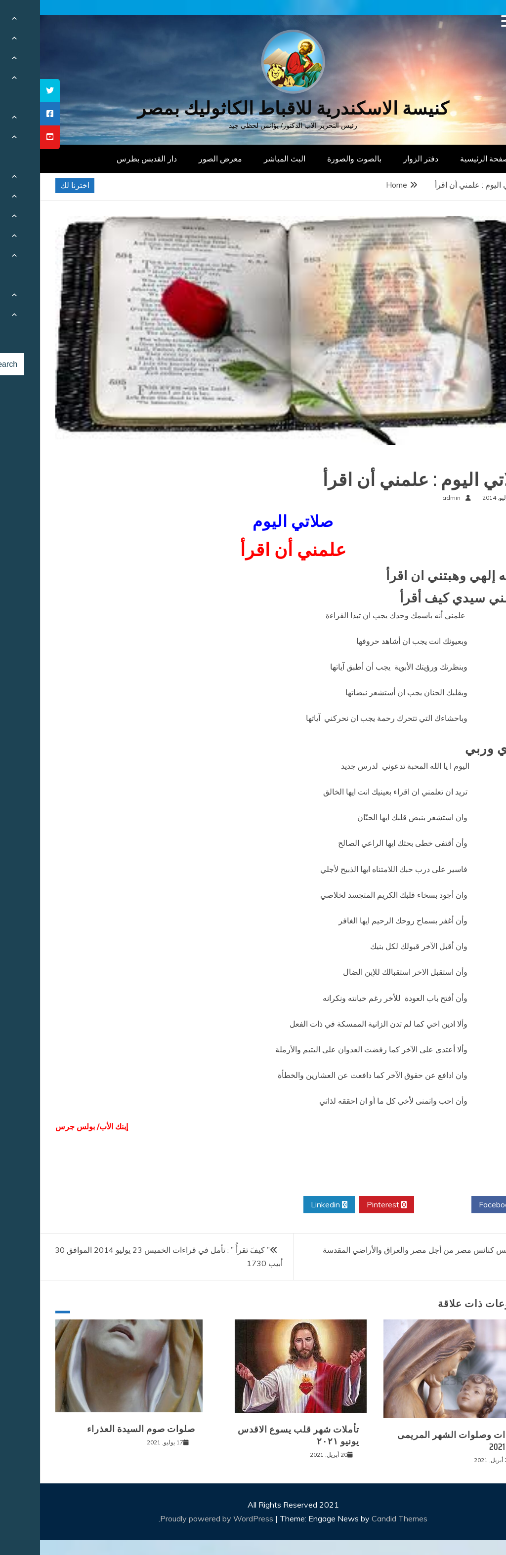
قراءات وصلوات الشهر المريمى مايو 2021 (420, 1440)
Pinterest (347, 1204)
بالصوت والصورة (314, 158)
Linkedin (289, 1204)
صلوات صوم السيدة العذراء (101, 1429)
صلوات (474, 460)
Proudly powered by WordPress (177, 1518)
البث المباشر (244, 158)
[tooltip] (10, 90)
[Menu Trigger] (467, 21)
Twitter (403, 1204)
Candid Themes (359, 1518)
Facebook (460, 1204)
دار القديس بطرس (107, 158)
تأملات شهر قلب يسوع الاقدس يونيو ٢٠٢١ (258, 1435)
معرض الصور (180, 158)
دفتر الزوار (380, 158)
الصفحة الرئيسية (447, 158)
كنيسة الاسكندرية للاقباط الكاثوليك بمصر (253, 108)
